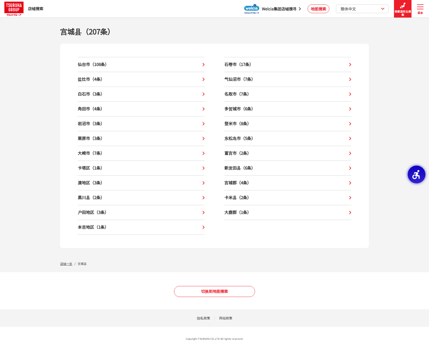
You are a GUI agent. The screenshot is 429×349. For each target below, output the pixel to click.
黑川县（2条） (141, 197)
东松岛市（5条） (287, 138)
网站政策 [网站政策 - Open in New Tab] (225, 318)
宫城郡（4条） (287, 183)
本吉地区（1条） (141, 227)
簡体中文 (363, 9)
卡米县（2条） (287, 197)
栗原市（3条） (141, 138)
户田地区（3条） (141, 212)
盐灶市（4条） (141, 79)
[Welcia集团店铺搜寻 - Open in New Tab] (272, 9)
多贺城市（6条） (287, 109)
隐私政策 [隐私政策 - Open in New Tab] (203, 318)
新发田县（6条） (287, 168)
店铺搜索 (23, 9)
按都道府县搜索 (403, 9)
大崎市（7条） (141, 153)
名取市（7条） (287, 94)
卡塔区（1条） (141, 168)
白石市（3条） (141, 94)
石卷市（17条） (287, 64)
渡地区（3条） (141, 183)
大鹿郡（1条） (287, 212)
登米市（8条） (287, 124)
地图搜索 (318, 9)
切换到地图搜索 (214, 291)
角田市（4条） (141, 109)
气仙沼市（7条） (287, 79)
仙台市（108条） (141, 64)
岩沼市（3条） (141, 124)
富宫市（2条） (287, 153)
